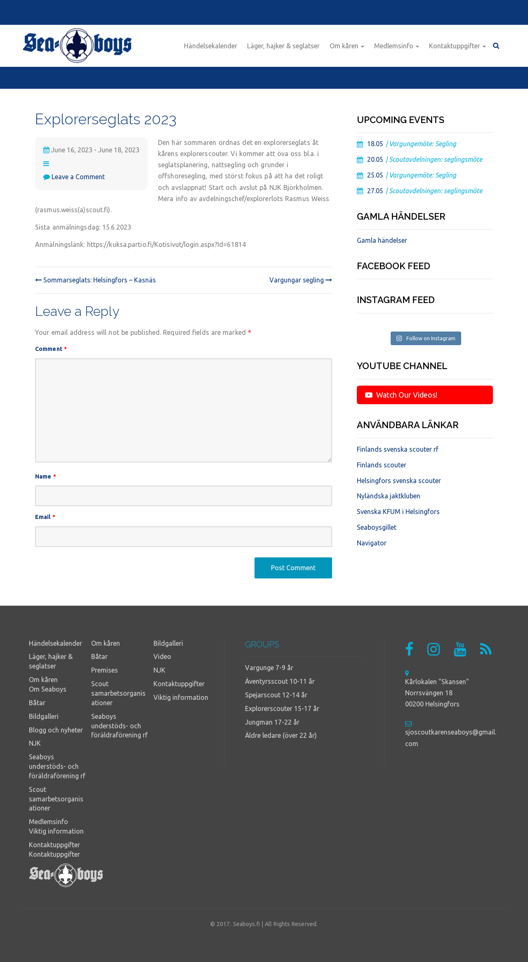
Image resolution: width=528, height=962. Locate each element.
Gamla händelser (382, 240)
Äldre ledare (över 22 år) (281, 735)
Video (162, 656)
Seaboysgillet (376, 527)
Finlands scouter (381, 465)
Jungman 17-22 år (272, 722)
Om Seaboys (47, 689)
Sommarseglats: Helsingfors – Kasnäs (95, 280)
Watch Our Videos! (401, 395)
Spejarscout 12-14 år (276, 695)
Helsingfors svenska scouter (399, 480)
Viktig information (56, 831)
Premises (104, 670)
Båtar (37, 702)
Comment (51, 349)
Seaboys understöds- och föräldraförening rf (57, 766)
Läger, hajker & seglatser (283, 46)
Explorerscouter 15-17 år (282, 708)
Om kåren (347, 46)
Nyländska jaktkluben (388, 496)
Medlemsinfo (396, 46)
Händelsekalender (210, 46)
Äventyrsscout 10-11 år (280, 681)
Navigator (372, 543)
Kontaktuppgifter (457, 46)
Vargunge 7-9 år (269, 667)
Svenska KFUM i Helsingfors (398, 511)
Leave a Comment (78, 176)
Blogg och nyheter (56, 730)
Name (45, 476)
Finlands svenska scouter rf (397, 449)
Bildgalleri (44, 716)
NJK (35, 743)
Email (45, 517)
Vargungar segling (300, 280)
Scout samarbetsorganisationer (56, 799)
